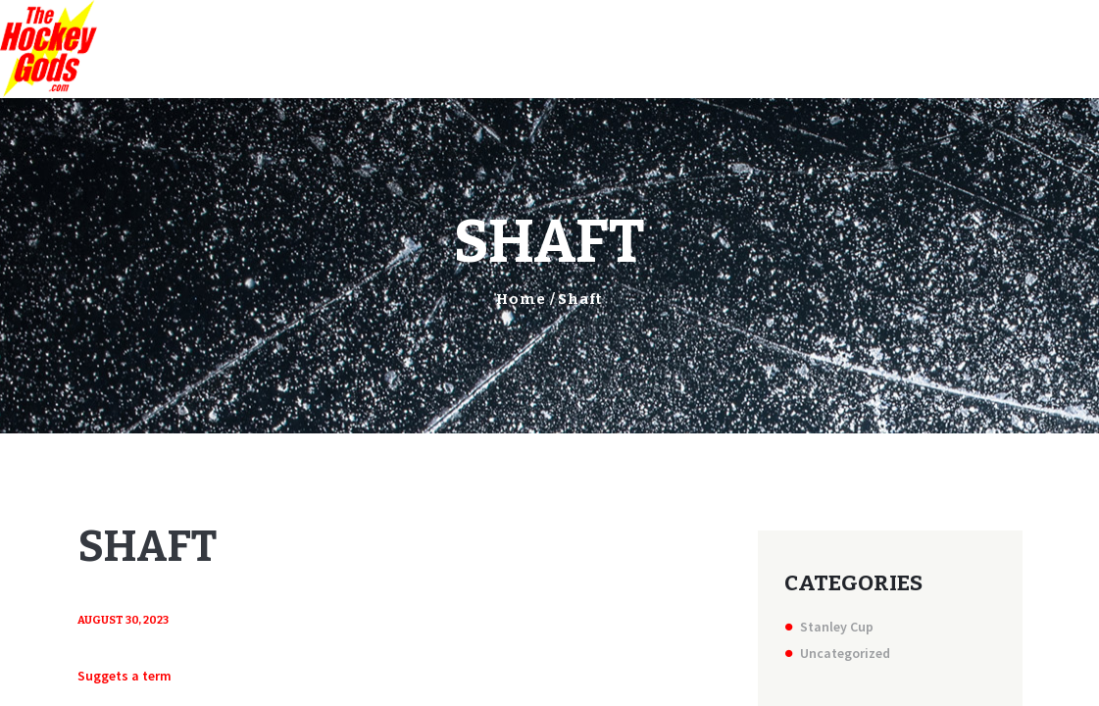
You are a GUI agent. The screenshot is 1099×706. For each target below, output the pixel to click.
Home (521, 299)
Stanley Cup (837, 626)
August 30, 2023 (123, 620)
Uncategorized (845, 653)
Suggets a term (124, 675)
